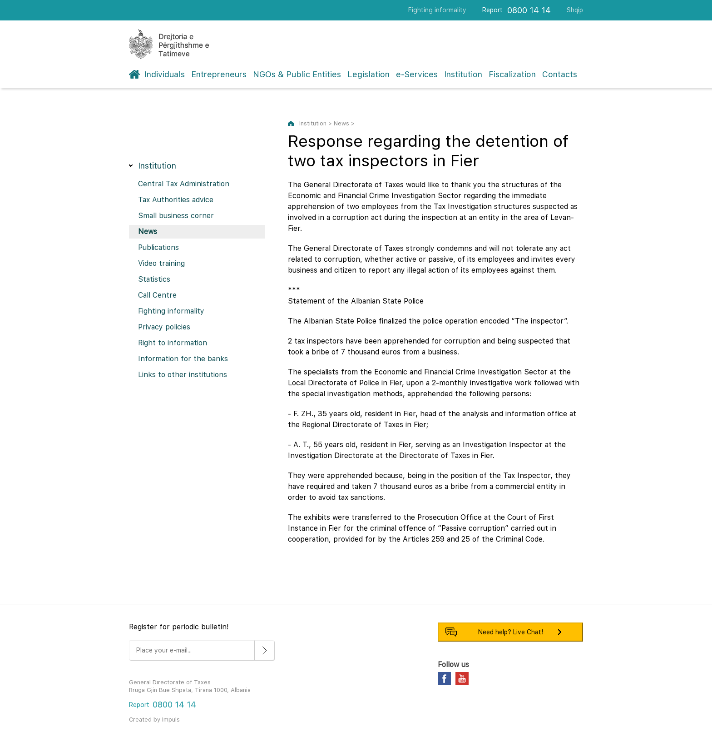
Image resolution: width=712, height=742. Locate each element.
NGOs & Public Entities (297, 74)
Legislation (368, 74)
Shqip (575, 10)
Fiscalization (512, 74)
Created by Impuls (154, 719)
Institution (463, 74)
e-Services (417, 74)
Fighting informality (437, 10)
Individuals (164, 74)
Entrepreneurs (219, 74)
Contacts (559, 74)
